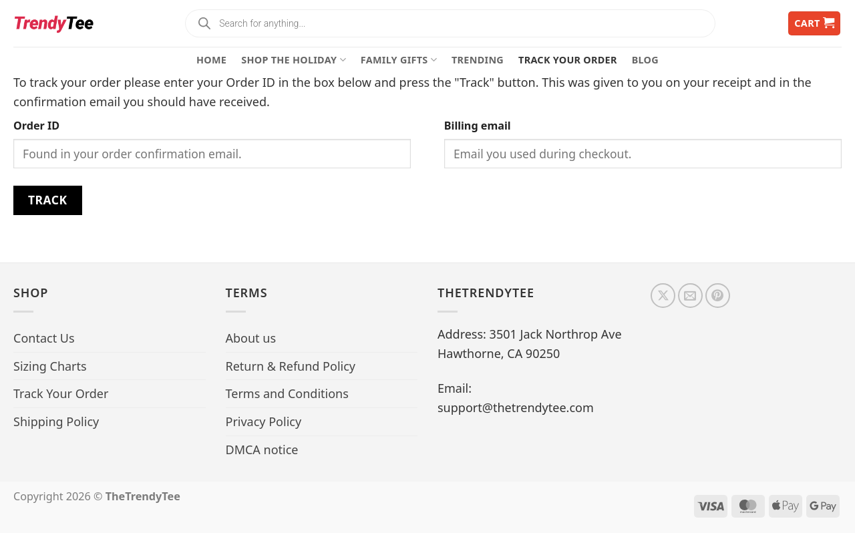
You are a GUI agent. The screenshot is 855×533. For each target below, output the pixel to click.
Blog (645, 59)
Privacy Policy (264, 421)
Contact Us (44, 338)
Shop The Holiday (293, 60)
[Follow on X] (663, 295)
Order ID (36, 125)
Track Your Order (567, 59)
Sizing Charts (50, 366)
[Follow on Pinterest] (717, 295)
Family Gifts (399, 60)
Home (211, 59)
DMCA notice (262, 449)
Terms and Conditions (287, 393)
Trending (478, 59)
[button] (814, 23)
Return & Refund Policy (291, 366)
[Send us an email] (690, 295)
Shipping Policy (56, 421)
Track (47, 200)
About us (251, 338)
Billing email (477, 125)
